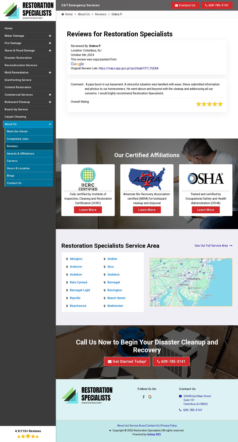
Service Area (137, 425)
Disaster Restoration (18, 57)
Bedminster (115, 306)
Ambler (112, 259)
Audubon (76, 274)
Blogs (10, 175)
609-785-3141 (217, 5)
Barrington (114, 290)
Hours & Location (18, 168)
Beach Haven (116, 298)
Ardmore (76, 266)
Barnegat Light (80, 290)
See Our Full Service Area (213, 245)
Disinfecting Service (18, 80)
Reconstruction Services (21, 65)
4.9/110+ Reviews (28, 434)
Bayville (75, 298)
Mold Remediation (17, 72)
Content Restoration (18, 87)
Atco (110, 266)
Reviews (100, 14)
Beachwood (78, 306)
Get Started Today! (127, 361)
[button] (50, 36)
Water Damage (14, 35)
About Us (84, 14)
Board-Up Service (16, 109)
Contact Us (185, 5)
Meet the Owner (17, 131)
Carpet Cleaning (15, 116)
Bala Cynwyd (78, 282)
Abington (76, 259)
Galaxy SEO (154, 434)
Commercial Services (19, 94)
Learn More (88, 210)
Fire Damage (13, 43)
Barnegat (113, 282)
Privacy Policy (169, 425)
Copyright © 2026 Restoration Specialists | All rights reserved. (148, 430)
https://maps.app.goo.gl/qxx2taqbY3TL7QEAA (128, 68)
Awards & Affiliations (20, 153)
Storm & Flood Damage (20, 50)
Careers (12, 161)
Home (67, 14)
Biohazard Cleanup (17, 102)
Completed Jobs (17, 139)
